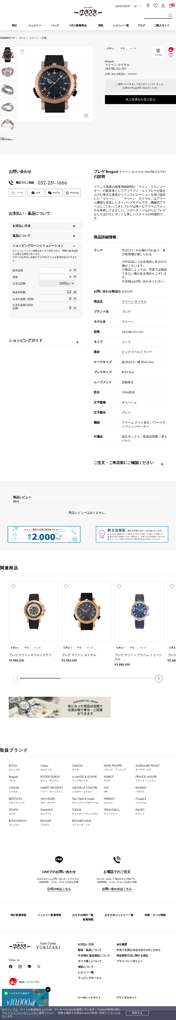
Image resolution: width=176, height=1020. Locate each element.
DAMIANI (46, 811)
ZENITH (13, 811)
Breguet (13, 778)
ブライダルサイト (126, 997)
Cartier (46, 767)
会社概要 (122, 944)
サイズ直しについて (90, 961)
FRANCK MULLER (146, 778)
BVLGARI (45, 822)
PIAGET (140, 811)
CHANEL (14, 789)
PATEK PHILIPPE (115, 767)
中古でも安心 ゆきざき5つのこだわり (139, 950)
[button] (159, 678)
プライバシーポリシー (21, 1013)
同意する (137, 1013)
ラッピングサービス (90, 978)
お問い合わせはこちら (117, 889)
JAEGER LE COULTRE (84, 789)
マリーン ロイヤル (134, 301)
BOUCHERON (17, 822)
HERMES (109, 800)
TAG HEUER (48, 800)
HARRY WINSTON (51, 789)
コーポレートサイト (89, 997)
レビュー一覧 (86, 972)
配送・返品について (90, 950)
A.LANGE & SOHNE (84, 778)
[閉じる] (48, 989)
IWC (106, 789)
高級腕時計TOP (7, 38)
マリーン (33, 38)
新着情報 (88, 919)
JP (135, 6)
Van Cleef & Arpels (85, 800)
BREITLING (17, 800)
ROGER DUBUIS (50, 778)
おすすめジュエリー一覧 (119, 915)
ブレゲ (22, 38)
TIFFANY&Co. (112, 811)
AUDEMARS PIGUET (148, 767)
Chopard (141, 800)
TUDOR (85, 811)
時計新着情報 (18, 915)
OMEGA (77, 767)
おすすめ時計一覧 (82, 915)
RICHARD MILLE (81, 822)
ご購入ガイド (161, 25)
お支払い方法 (86, 944)
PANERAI (141, 789)
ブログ (141, 25)
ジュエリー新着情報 (49, 915)
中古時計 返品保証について (94, 955)
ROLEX (14, 767)
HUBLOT (109, 778)
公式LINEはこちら (59, 889)
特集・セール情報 (155, 915)
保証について (86, 966)
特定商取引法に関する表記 (132, 955)
